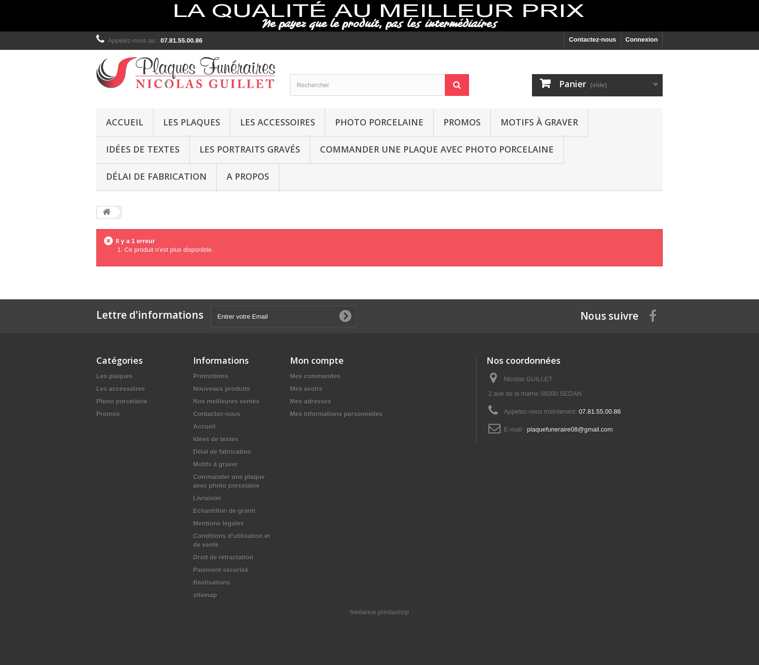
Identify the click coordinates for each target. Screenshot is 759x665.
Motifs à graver (539, 122)
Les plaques (191, 122)
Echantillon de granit (224, 510)
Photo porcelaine (379, 122)
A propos (248, 176)
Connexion (641, 39)
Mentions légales (218, 523)
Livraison (207, 498)
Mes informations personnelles (336, 414)
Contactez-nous (592, 39)
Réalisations (211, 582)
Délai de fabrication (156, 176)
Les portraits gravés (249, 149)
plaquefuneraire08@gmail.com (570, 429)
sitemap (205, 595)
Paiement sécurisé (220, 569)
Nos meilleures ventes (226, 401)
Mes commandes (315, 376)
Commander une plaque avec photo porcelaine (437, 149)
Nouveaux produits (221, 388)
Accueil (124, 122)
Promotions (210, 376)
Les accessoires (277, 122)
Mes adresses (310, 401)
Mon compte (317, 360)
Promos (462, 122)
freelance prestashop (379, 612)
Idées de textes (143, 149)
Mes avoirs (306, 388)
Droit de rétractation (223, 557)
